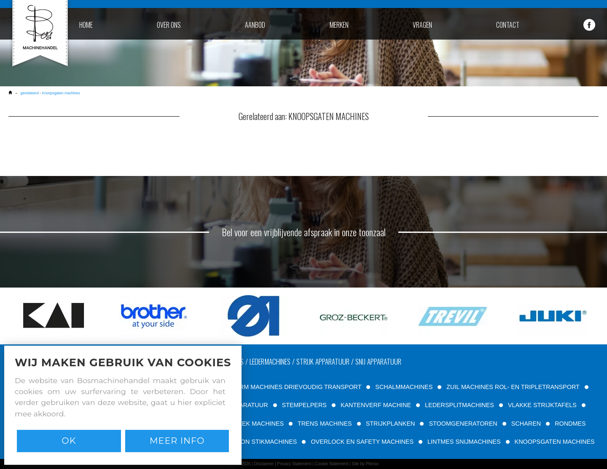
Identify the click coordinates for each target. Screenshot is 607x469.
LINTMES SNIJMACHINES (464, 441)
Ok (69, 440)
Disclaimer (264, 463)
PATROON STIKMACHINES (258, 441)
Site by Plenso (365, 463)
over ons (169, 25)
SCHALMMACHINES (403, 387)
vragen (422, 25)
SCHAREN (526, 423)
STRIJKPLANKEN (390, 423)
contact (507, 25)
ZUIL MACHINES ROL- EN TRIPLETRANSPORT (512, 387)
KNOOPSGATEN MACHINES (555, 441)
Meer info (177, 440)
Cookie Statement (332, 463)
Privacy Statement (294, 463)
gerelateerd (29, 93)
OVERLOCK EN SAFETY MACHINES (362, 441)
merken (339, 25)
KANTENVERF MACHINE (376, 405)
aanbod (255, 25)
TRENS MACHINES (325, 423)
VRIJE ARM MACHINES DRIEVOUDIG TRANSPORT (289, 387)
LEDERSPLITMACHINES (459, 405)
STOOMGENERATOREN (463, 423)
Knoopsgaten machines (61, 93)
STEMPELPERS (304, 405)
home (86, 25)
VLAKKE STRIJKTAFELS (542, 405)
